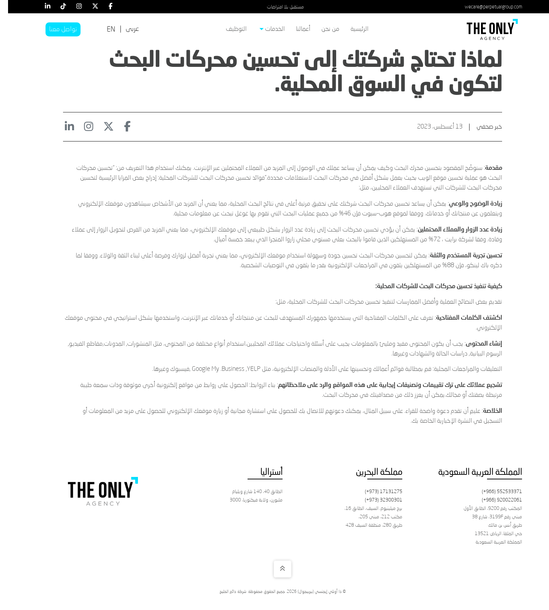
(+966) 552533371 (494, 491)
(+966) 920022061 (494, 500)
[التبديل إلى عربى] (124, 29)
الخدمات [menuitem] (264, 29)
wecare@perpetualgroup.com (485, 7)
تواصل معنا (55, 29)
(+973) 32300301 (375, 500)
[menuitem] (351, 29)
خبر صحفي (481, 127)
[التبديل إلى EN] (102, 29)
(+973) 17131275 (375, 491)
